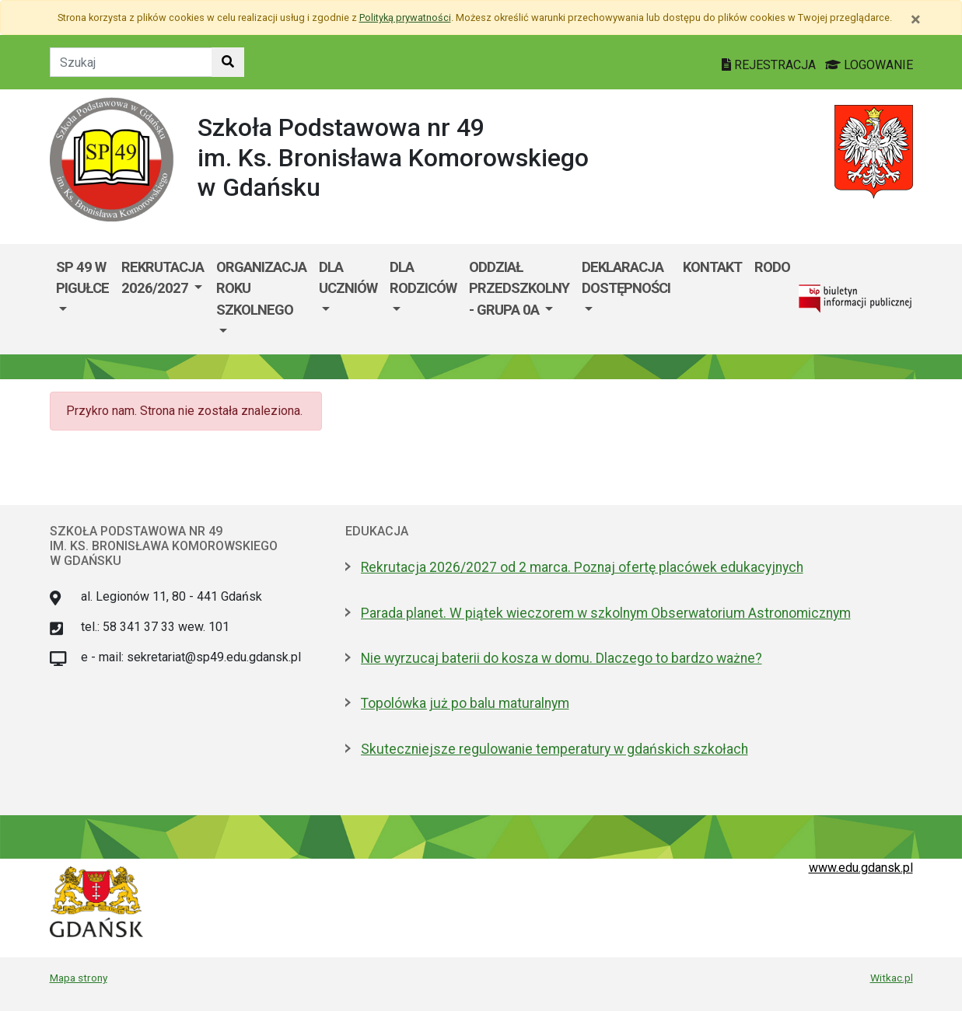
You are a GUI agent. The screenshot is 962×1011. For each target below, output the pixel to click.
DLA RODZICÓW (423, 278)
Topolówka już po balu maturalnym (465, 703)
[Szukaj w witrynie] (228, 62)
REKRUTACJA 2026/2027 (162, 278)
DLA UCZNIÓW (348, 278)
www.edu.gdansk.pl (861, 867)
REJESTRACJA (770, 65)
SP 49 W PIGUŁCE (82, 278)
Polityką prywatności (405, 17)
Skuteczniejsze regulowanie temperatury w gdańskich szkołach (554, 749)
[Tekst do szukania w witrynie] (131, 62)
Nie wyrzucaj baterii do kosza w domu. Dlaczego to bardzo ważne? (561, 658)
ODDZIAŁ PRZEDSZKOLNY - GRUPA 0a (519, 288)
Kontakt (712, 267)
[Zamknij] (916, 19)
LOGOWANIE (869, 65)
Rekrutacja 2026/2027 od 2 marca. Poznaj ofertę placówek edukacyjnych (582, 567)
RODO (772, 267)
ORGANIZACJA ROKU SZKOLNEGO (261, 288)
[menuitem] (82, 299)
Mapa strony (78, 977)
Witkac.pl (891, 977)
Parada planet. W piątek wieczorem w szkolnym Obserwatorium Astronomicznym (606, 613)
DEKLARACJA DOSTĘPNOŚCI (626, 278)
